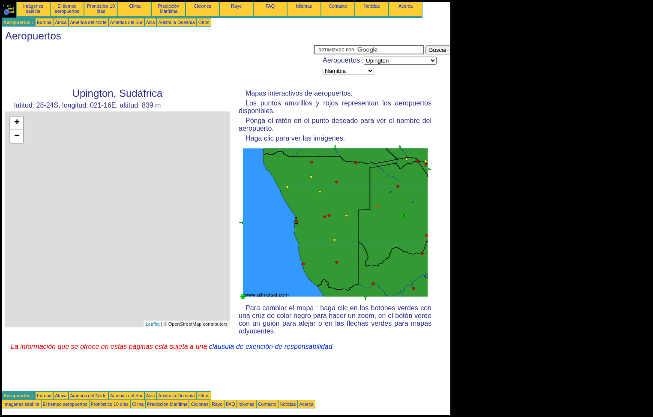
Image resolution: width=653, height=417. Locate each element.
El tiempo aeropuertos (67, 8)
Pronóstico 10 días (101, 8)
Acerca (405, 6)
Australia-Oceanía (176, 22)
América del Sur (126, 22)
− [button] (17, 136)
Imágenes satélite (33, 8)
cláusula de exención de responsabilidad (270, 346)
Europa (44, 22)
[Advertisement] (158, 64)
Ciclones (202, 6)
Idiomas (304, 6)
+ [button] (17, 123)
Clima (135, 6)
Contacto (338, 6)
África (60, 22)
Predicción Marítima (169, 8)
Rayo (236, 6)
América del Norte (88, 22)
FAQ (270, 6)
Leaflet (153, 324)
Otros (204, 22)
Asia (150, 22)
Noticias (372, 6)
